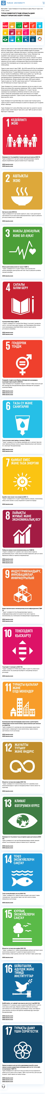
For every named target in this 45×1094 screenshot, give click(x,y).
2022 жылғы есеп (7, 394)
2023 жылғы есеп (7, 561)
